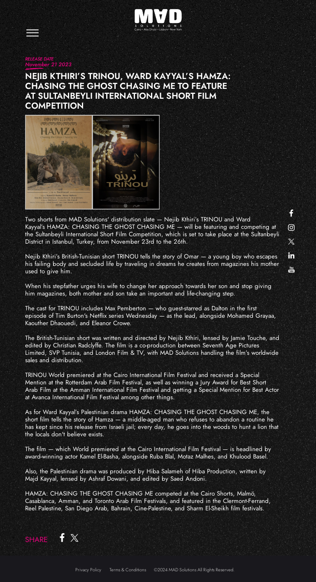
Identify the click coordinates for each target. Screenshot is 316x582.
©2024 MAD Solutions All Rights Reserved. (194, 569)
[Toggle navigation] (32, 33)
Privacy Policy (88, 569)
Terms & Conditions (127, 569)
